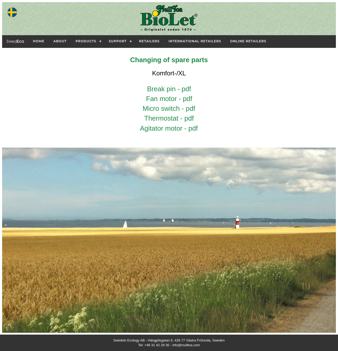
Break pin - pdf (169, 89)
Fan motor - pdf (169, 98)
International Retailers (194, 41)
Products (86, 41)
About (60, 41)
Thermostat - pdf (169, 118)
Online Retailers (248, 41)
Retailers (149, 41)
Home (38, 41)
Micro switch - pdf (169, 108)
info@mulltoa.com (186, 345)
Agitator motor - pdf (169, 128)
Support (118, 41)
